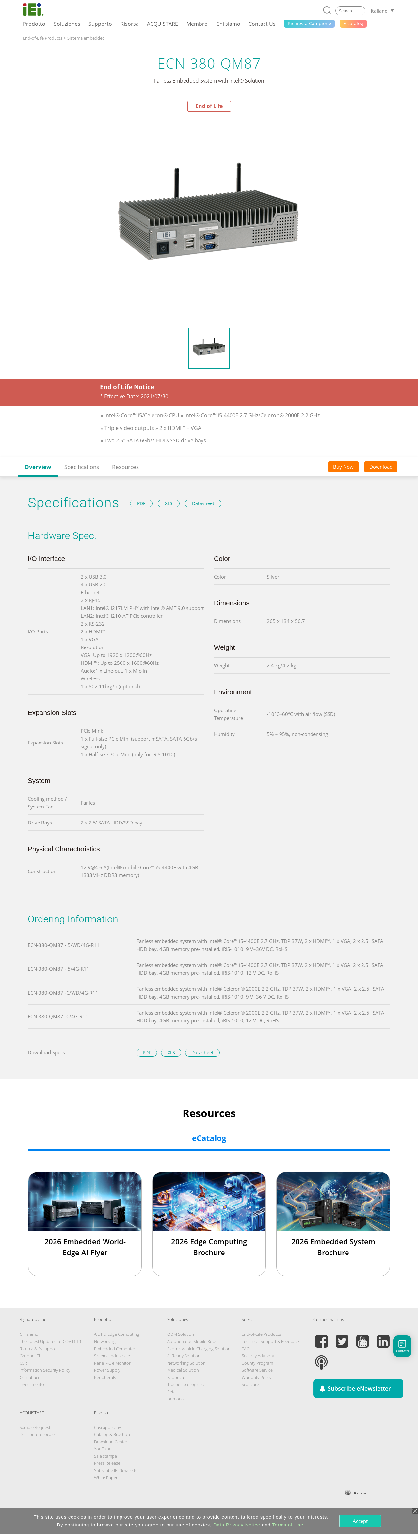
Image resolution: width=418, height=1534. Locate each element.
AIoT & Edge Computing (116, 1334)
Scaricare (250, 1384)
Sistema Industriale (112, 1356)
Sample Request (35, 1427)
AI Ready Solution (184, 1356)
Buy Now (343, 466)
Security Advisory (258, 1356)
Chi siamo (29, 1334)
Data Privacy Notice (236, 1524)
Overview (37, 467)
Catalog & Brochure (112, 1434)
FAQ (246, 1348)
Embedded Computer (114, 1348)
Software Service (257, 1370)
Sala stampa (105, 1456)
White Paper (106, 1477)
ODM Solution (180, 1334)
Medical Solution (183, 1370)
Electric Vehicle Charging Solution (199, 1348)
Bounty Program (257, 1363)
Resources (125, 467)
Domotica (176, 1399)
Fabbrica (175, 1377)
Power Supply (107, 1370)
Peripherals (105, 1377)
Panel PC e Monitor (112, 1363)
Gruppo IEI (30, 1356)
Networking (105, 1341)
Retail (172, 1392)
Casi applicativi (108, 1427)
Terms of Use (287, 1524)
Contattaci (29, 1377)
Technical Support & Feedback (270, 1341)
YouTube (102, 1449)
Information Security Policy (45, 1370)
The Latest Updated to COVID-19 (50, 1341)
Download (381, 466)
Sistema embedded (86, 38)
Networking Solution (186, 1363)
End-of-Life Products (42, 38)
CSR (23, 1363)
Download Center (110, 1442)
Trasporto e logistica (186, 1384)
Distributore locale (37, 1434)
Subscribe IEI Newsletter (116, 1470)
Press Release (107, 1463)
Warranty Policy (256, 1377)
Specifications (81, 467)
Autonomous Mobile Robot (193, 1341)
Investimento (32, 1384)
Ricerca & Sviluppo (37, 1348)
